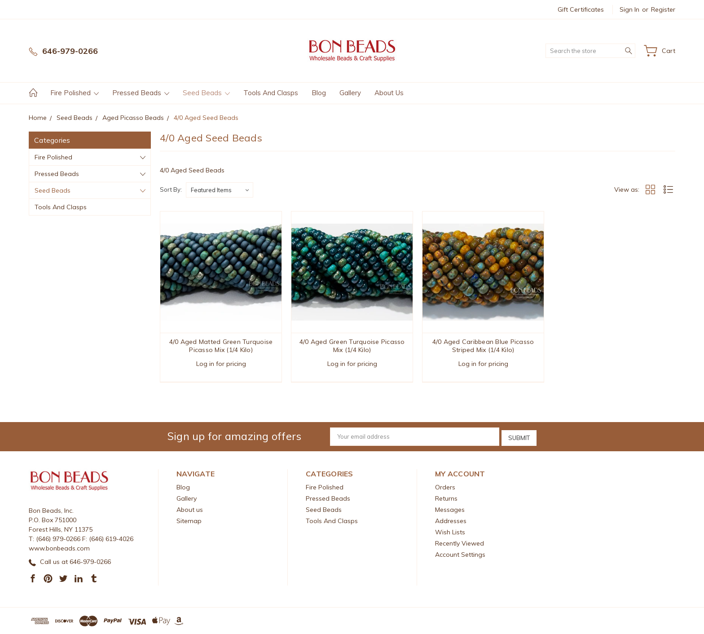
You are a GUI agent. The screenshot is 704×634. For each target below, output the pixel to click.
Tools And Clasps (270, 92)
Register (663, 9)
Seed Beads (206, 92)
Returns (446, 498)
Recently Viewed (459, 543)
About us (389, 92)
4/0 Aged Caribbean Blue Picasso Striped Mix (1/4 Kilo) (483, 346)
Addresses (450, 520)
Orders (445, 487)
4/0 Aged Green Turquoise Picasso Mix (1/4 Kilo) (352, 346)
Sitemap (189, 520)
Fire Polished (74, 92)
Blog (319, 92)
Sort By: (171, 189)
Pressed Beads (140, 92)
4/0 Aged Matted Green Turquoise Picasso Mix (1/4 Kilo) (221, 346)
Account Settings (460, 554)
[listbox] (219, 190)
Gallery (350, 92)
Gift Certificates (581, 9)
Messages (450, 509)
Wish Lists (450, 532)
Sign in (629, 9)
